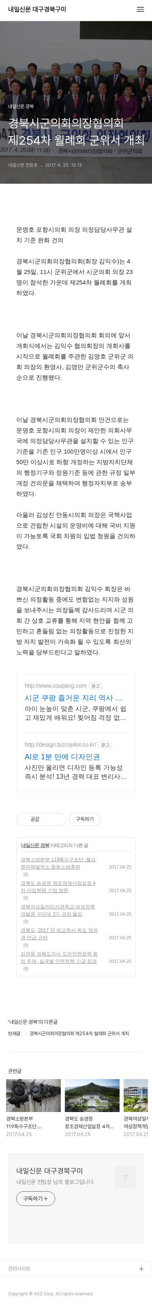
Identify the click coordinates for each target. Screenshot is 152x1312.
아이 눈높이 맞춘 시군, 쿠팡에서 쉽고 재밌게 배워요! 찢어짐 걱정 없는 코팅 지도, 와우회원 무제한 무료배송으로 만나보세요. (75, 713)
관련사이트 (19, 1269)
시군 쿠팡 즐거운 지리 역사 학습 (73, 698)
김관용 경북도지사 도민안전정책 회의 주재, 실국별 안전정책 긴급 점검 (59, 957)
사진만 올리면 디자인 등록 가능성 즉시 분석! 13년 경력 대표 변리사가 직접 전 (76, 772)
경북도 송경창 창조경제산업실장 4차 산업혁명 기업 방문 (58, 886)
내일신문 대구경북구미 (37, 9)
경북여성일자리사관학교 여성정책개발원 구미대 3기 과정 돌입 (58, 910)
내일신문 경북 (35, 845)
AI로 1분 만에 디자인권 (62, 757)
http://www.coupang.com (56, 685)
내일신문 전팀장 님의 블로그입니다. (55, 1182)
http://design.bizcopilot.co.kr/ (60, 744)
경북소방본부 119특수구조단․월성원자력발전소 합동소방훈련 (58, 863)
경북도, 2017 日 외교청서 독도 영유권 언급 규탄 (59, 934)
